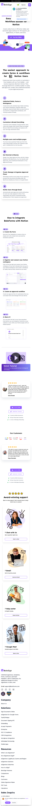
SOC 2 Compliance (6, 732)
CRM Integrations (6, 735)
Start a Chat (16, 539)
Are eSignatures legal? (7, 755)
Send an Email (16, 577)
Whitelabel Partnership (7, 741)
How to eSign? (5, 767)
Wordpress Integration (8, 738)
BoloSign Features (6, 770)
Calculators (4, 788)
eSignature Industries (7, 764)
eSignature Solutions (7, 761)
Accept (7, 802)
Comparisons (5, 773)
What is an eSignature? (8, 753)
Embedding (4, 723)
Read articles (16, 615)
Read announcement (22, 19)
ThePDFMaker (5, 717)
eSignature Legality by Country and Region (13, 758)
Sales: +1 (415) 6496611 (16, 1)
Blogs (2, 776)
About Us (4, 703)
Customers (4, 779)
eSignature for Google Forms (9, 714)
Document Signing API (7, 720)
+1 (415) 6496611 (5, 796)
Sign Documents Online (8, 711)
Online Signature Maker (8, 782)
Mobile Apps (4, 744)
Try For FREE (16, 37)
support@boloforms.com (12, 686)
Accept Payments (6, 726)
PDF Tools (4, 785)
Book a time (16, 653)
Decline (14, 802)
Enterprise (4, 729)
